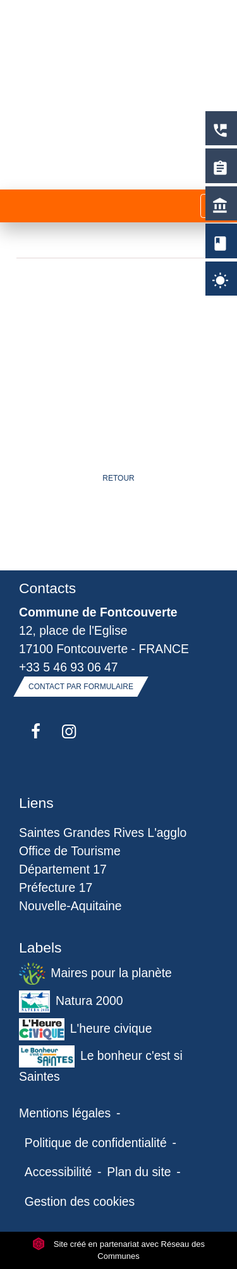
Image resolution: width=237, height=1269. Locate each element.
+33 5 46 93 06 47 (68, 667)
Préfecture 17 (55, 887)
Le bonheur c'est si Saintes (101, 1064)
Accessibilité (58, 1172)
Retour (118, 478)
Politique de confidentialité (96, 1143)
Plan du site (139, 1172)
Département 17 (63, 869)
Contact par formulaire (80, 686)
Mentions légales (65, 1113)
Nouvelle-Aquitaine (70, 906)
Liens (36, 803)
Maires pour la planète (95, 974)
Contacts (47, 588)
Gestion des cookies (80, 1201)
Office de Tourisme (70, 851)
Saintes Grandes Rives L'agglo (102, 832)
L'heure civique (85, 1029)
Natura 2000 (71, 1001)
